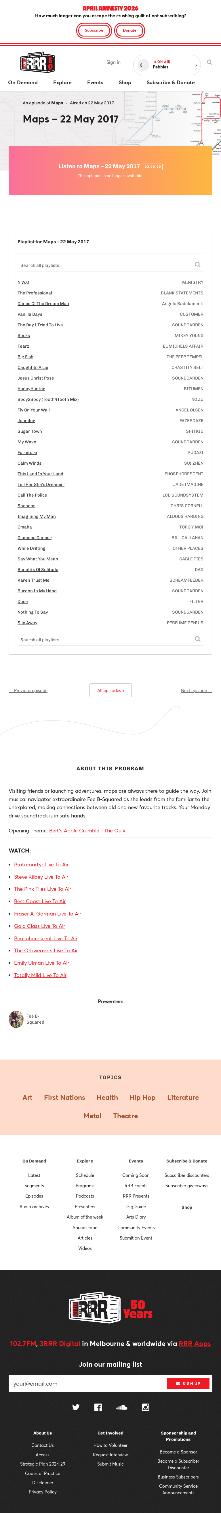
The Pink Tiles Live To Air (42, 888)
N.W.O (23, 282)
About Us (42, 1433)
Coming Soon (136, 1175)
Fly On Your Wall (34, 410)
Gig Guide (136, 1206)
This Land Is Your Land (40, 473)
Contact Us (42, 1445)
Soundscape (85, 1227)
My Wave (27, 442)
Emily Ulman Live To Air (41, 962)
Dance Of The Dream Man (43, 303)
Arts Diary (136, 1217)
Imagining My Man (37, 516)
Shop (187, 1207)
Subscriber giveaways (186, 1185)
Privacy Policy (43, 1492)
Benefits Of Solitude (38, 569)
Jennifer (26, 420)
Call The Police (32, 495)
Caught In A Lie (33, 367)
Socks (24, 335)
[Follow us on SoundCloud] (121, 1408)
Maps (57, 103)
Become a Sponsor (178, 1452)
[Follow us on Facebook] (98, 1408)
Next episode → (196, 690)
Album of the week (85, 1217)
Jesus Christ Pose (36, 378)
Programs (85, 1185)
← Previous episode (28, 690)
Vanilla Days (30, 314)
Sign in (113, 62)
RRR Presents (136, 1196)
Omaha (25, 527)
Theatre (125, 1115)
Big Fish (25, 356)
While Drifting (31, 548)
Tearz (23, 346)
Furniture (27, 452)
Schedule (85, 1175)
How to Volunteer (110, 1445)
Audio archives (34, 1206)
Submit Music (110, 1464)
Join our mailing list (110, 1364)
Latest (34, 1175)
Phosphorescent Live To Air (45, 938)
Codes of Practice (42, 1473)
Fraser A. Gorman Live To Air (47, 913)
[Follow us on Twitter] (76, 1408)
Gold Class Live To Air (39, 925)
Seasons (26, 505)
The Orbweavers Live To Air (46, 950)
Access (42, 1455)
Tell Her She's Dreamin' (41, 484)
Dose (23, 601)
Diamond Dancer (35, 537)
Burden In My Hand (37, 590)
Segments (34, 1185)
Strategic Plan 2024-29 (42, 1464)
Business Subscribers (178, 1477)
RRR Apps (195, 1343)
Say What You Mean (38, 559)
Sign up (188, 1383)
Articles (85, 1238)
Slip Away (27, 622)
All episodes (110, 690)
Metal (92, 1115)
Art (27, 1097)
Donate (129, 30)
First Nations (64, 1097)
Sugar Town (30, 431)
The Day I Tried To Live (40, 325)
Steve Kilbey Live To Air (41, 876)
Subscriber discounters (187, 1175)
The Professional (35, 293)
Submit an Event (136, 1238)
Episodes (34, 1196)
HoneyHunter (31, 388)
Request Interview (110, 1455)
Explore (85, 1161)
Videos (85, 1248)
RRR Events (136, 1185)
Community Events (136, 1227)
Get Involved (110, 1433)
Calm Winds (29, 463)
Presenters (85, 1206)
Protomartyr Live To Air (41, 864)
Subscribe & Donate (186, 1161)
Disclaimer (42, 1482)
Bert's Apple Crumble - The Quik (87, 830)
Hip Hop (142, 1097)
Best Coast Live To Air (40, 901)
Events (136, 1161)
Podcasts (85, 1196)
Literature (183, 1097)
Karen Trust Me (33, 580)
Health (107, 1097)
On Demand (34, 1161)
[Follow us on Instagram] (145, 1408)
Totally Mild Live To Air (40, 975)
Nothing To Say (33, 612)
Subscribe (94, 30)
